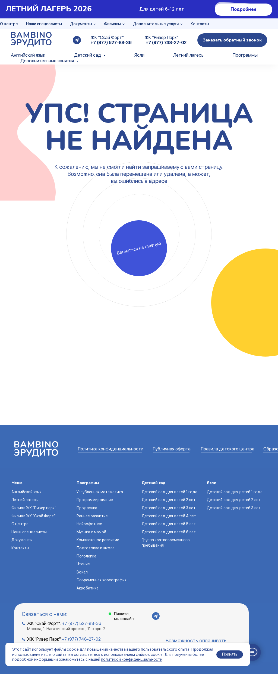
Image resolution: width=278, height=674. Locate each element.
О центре (9, 24)
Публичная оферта (172, 449)
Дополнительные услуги (156, 24)
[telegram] (77, 40)
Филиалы (112, 24)
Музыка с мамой (91, 532)
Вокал (82, 572)
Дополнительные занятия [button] (47, 60)
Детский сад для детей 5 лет (169, 524)
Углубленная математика (100, 492)
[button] (232, 40)
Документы (81, 24)
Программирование (95, 500)
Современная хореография (102, 580)
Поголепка (86, 556)
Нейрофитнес (89, 524)
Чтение (83, 564)
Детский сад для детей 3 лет (168, 508)
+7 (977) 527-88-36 (110, 42)
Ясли (139, 55)
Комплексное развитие (98, 540)
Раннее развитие (92, 516)
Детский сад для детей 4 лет (169, 516)
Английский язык (28, 55)
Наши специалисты (44, 24)
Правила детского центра (227, 449)
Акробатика (88, 588)
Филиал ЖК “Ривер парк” (33, 508)
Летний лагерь (188, 55)
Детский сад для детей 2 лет (168, 500)
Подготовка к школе (96, 548)
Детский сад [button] (88, 55)
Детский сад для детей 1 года (169, 492)
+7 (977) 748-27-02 (166, 42)
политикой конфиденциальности (131, 659)
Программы (245, 55)
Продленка (87, 508)
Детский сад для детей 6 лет (169, 532)
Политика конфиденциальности (110, 449)
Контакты (200, 24)
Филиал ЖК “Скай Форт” (33, 516)
